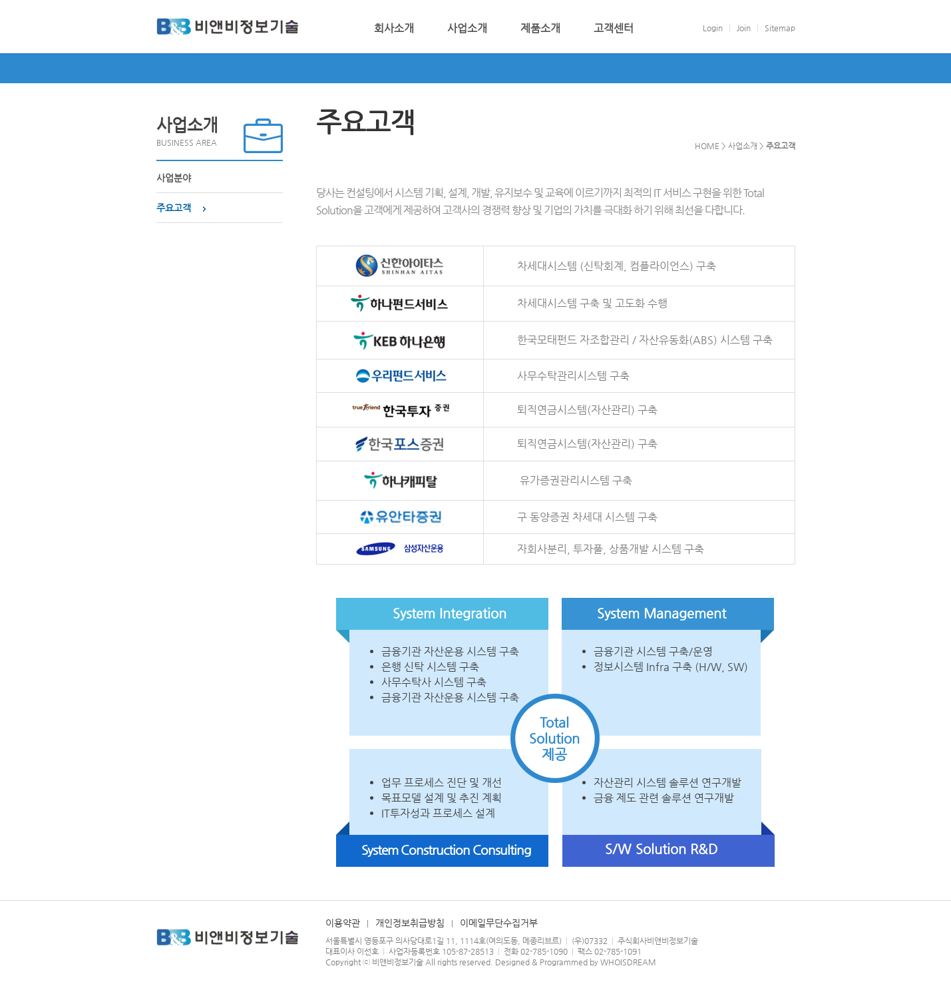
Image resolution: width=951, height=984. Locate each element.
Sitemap (780, 28)
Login (713, 28)
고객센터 (614, 28)
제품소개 (540, 28)
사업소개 (467, 28)
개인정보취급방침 (410, 922)
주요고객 (173, 207)
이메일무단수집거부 (499, 922)
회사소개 (394, 28)
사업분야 (173, 177)
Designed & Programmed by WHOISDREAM (575, 962)
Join (744, 28)
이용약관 (342, 922)
